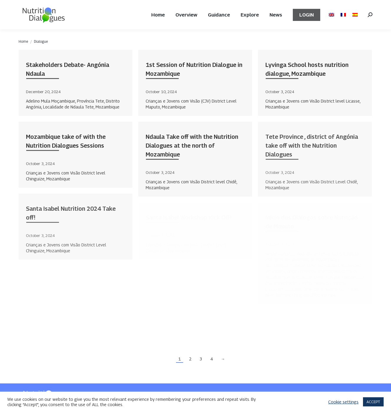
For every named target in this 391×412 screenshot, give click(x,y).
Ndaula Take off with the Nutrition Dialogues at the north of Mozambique (192, 145)
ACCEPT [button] (373, 401)
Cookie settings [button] (343, 401)
